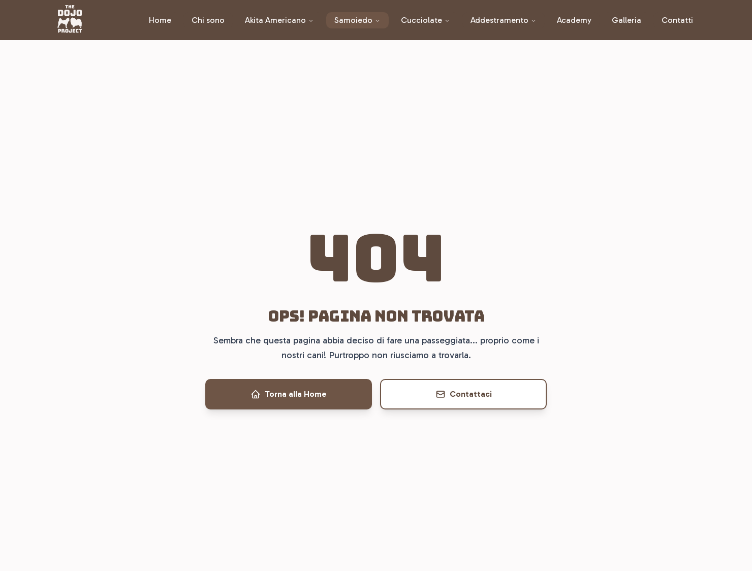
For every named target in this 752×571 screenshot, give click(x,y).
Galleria (626, 20)
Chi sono (208, 20)
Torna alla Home (288, 394)
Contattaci (463, 394)
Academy (574, 20)
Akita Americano (279, 20)
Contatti (677, 20)
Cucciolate (425, 20)
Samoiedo (357, 20)
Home (160, 20)
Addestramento (504, 20)
